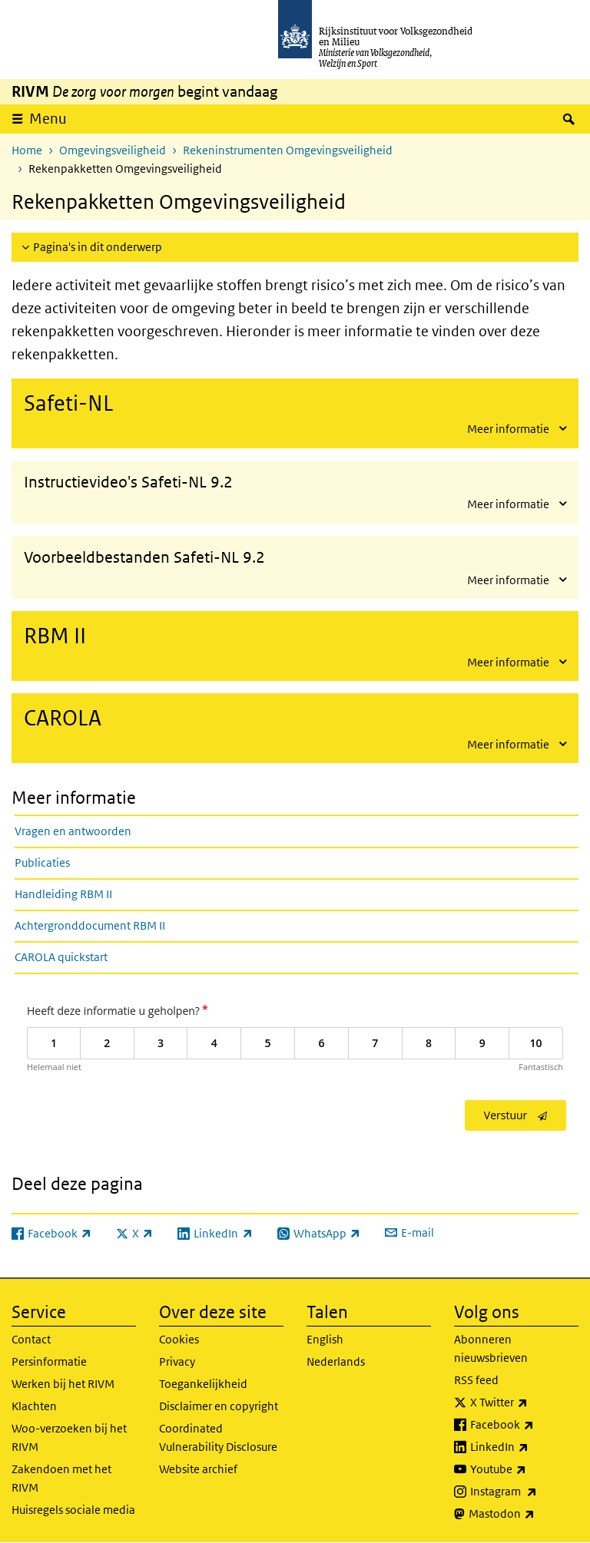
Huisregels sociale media (73, 1509)
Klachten (34, 1406)
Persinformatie (49, 1361)
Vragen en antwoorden (73, 831)
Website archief (198, 1469)
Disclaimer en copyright (218, 1406)
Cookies (179, 1339)
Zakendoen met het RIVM (61, 1478)
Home (27, 150)
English (325, 1339)
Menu (48, 118)
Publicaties (42, 862)
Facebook (524, 1425)
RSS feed (476, 1380)
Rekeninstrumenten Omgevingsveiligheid (288, 150)
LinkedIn (524, 1447)
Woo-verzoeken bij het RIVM (69, 1437)
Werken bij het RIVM (63, 1383)
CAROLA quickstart (61, 957)
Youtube (524, 1469)
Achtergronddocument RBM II (90, 925)
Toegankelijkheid (203, 1383)
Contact (31, 1339)
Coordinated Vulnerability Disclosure (218, 1437)
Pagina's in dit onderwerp (97, 247)
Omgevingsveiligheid (112, 150)
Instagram (524, 1491)
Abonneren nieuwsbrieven (491, 1348)
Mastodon (523, 1514)
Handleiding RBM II (63, 894)
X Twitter (524, 1402)
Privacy (177, 1361)
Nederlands (336, 1361)
